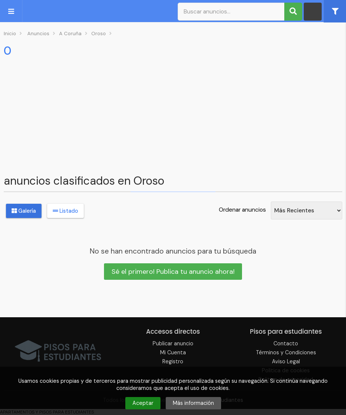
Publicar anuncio (173, 343)
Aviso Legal (286, 361)
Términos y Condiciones (286, 352)
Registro (172, 361)
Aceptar (142, 403)
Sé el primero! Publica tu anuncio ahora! (173, 271)
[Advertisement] (173, 114)
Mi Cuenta (173, 352)
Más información (193, 403)
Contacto (285, 343)
